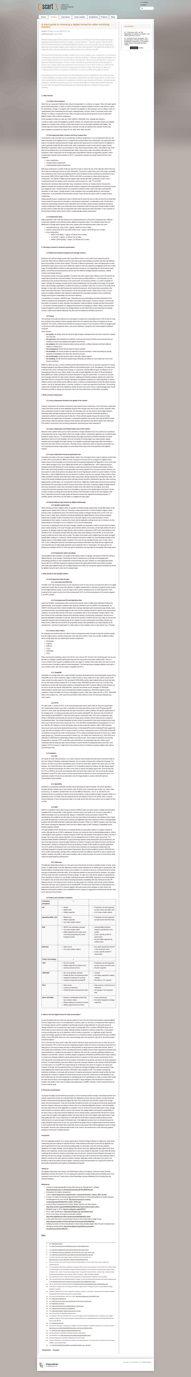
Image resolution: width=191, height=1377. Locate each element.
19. (47, 1308)
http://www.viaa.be (57, 1243)
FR (144, 2)
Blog (113, 17)
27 (74, 889)
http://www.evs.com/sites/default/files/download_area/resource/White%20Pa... (71, 1328)
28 (84, 980)
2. (46, 1246)
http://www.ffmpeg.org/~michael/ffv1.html (78, 1212)
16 (109, 713)
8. (46, 1267)
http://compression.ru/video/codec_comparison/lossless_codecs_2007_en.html (79, 1194)
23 (65, 839)
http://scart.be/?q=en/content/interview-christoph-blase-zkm (91, 1284)
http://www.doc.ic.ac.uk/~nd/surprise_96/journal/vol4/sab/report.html (68, 1259)
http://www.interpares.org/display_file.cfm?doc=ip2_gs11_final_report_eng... (73, 1252)
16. (47, 1301)
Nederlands (46, 1350)
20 (114, 730)
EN (142, 2)
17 (61, 715)
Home (43, 17)
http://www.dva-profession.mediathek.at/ (63, 1308)
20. (47, 1311)
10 (96, 605)
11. (47, 1284)
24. (47, 1325)
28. (47, 1338)
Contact (143, 5)
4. (46, 1252)
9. (46, 1276)
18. (47, 1306)
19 (103, 728)
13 (66, 682)
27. (47, 1335)
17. (47, 1303)
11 (45, 607)
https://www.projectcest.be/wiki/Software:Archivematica (67, 1306)
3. (46, 1250)
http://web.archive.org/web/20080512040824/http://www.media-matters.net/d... (73, 1207)
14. (47, 1296)
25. (47, 1330)
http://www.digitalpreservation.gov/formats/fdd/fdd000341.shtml (68, 1216)
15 (89, 713)
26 (79, 884)
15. (47, 1298)
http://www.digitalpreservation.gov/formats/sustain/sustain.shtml (70, 1250)
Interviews (65, 17)
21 (45, 809)
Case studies (79, 17)
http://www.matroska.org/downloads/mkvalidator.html (76, 1335)
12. (47, 1286)
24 (98, 851)
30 (88, 1081)
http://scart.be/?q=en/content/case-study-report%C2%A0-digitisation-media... (74, 1281)
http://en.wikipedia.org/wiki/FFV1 (74, 1209)
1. (46, 1243)
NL (147, 2)
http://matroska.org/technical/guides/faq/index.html (66, 1330)
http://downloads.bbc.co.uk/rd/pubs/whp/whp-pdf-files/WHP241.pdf (69, 1190)
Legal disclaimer (147, 1362)
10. (47, 1279)
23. (47, 1323)
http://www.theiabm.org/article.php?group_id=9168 (66, 1311)
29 (60, 1064)
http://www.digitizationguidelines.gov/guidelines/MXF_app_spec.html (71, 1345)
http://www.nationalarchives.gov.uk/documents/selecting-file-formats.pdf (72, 1254)
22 (104, 814)
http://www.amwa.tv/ (57, 1323)
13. (47, 1291)
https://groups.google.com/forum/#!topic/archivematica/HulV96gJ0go (70, 1221)
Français (56, 1350)
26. (47, 1333)
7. (46, 1262)
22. (47, 1316)
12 (74, 680)
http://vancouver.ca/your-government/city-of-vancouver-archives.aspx (71, 1301)
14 (110, 708)
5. (46, 1254)
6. (46, 1257)
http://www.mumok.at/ (58, 1303)
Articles (54, 17)
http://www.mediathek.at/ (59, 1298)
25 (111, 879)
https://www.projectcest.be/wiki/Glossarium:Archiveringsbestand (70, 1246)
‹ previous (134, 48)
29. (47, 1340)
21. (47, 1313)
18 (88, 728)
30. (47, 1345)
